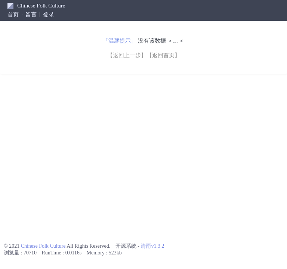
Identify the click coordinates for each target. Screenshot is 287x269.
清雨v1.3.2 (152, 246)
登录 (48, 15)
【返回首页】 (163, 55)
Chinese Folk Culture (41, 6)
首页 (13, 15)
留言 (31, 15)
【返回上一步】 (126, 55)
